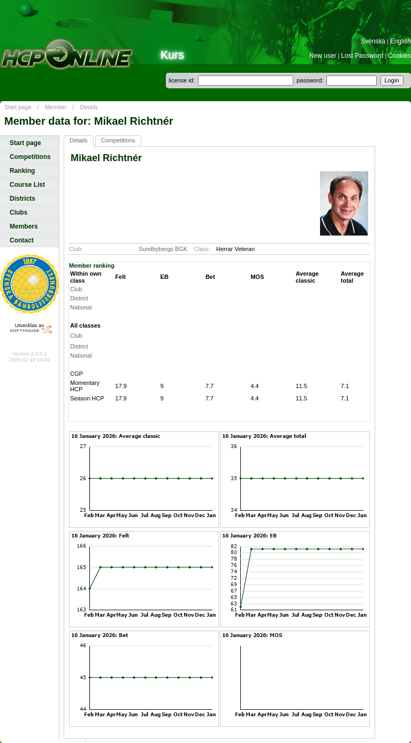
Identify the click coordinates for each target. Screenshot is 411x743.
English (400, 41)
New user (323, 55)
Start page (18, 107)
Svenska (373, 41)
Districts (22, 198)
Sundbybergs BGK (163, 249)
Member (55, 107)
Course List (27, 184)
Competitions (30, 157)
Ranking (22, 171)
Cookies (399, 55)
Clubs (18, 212)
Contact (22, 240)
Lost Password (362, 55)
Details (89, 107)
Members (24, 226)
